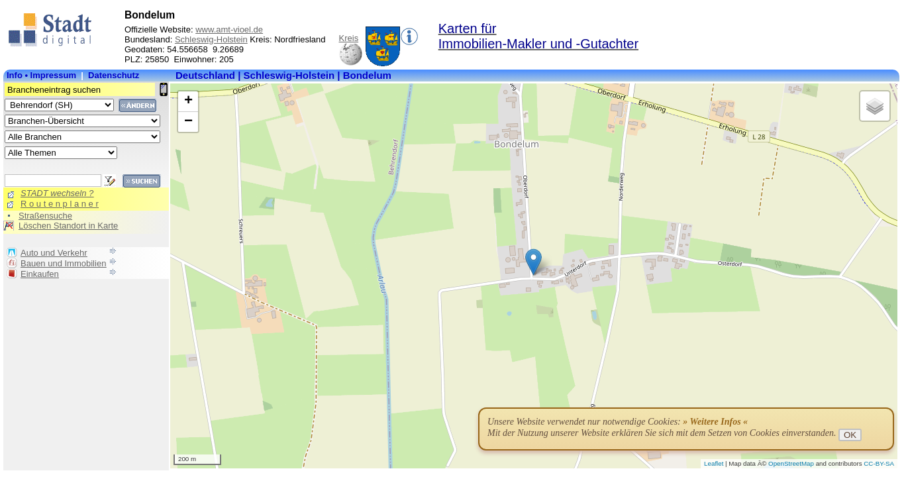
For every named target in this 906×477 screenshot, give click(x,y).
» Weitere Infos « (715, 422)
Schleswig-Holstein (211, 39)
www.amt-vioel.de (229, 29)
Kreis (349, 38)
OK (850, 435)
